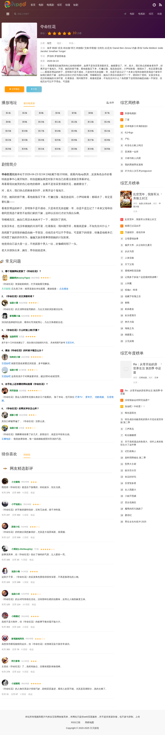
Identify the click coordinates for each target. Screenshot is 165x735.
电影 (41, 4)
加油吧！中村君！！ (132, 406)
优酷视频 (99, 397)
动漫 (67, 4)
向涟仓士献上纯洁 (131, 145)
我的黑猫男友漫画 (131, 164)
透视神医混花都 (130, 270)
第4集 (57, 113)
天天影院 (6, 288)
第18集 (58, 131)
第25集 (58, 140)
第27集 (91, 140)
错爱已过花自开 (130, 226)
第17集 (41, 131)
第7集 (107, 113)
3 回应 (26, 627)
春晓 (124, 302)
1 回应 (26, 582)
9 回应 (24, 649)
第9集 (24, 122)
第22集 (8, 140)
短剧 (75, 4)
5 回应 (26, 515)
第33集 (74, 149)
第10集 (41, 122)
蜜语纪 (126, 515)
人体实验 (127, 258)
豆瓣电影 (6, 439)
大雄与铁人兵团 (130, 158)
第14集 (107, 122)
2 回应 (26, 537)
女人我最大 (128, 489)
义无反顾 (127, 341)
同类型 (27, 454)
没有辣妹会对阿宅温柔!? (134, 400)
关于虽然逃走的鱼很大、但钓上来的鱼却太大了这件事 (141, 443)
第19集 (74, 131)
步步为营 (127, 251)
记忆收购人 (128, 451)
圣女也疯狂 (128, 502)
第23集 (25, 140)
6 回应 (26, 492)
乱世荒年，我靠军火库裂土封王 (138, 219)
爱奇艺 (88, 397)
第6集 (90, 113)
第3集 (41, 113)
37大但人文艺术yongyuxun (136, 171)
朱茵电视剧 (128, 113)
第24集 (41, 140)
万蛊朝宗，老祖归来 (132, 232)
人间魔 (126, 283)
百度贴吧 (6, 363)
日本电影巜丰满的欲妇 (133, 126)
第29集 (8, 149)
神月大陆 (127, 322)
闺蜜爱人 (127, 334)
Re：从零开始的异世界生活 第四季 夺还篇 (147, 368)
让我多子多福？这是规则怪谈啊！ (139, 277)
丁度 (124, 119)
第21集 (107, 131)
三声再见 (127, 429)
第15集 (8, 131)
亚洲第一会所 (129, 151)
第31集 (41, 149)
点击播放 (63, 288)
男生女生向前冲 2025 (133, 521)
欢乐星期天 (128, 315)
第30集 (25, 149)
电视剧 (50, 4)
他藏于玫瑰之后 (130, 296)
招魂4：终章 (128, 290)
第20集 (91, 131)
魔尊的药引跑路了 (131, 508)
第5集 (74, 113)
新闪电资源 (29, 103)
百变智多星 (128, 483)
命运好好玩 (128, 476)
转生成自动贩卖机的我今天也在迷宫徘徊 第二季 (141, 421)
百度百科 (70, 342)
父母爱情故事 (129, 238)
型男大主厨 (128, 464)
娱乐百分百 (128, 470)
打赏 (34, 89)
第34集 (91, 149)
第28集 (107, 140)
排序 (110, 102)
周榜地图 (89, 722)
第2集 (24, 113)
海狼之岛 (127, 328)
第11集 (58, 122)
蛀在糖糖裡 (128, 435)
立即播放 (14, 89)
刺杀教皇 (127, 309)
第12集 (74, 122)
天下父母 (127, 264)
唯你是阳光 (128, 413)
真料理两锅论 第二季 (133, 457)
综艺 (59, 4)
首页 (33, 4)
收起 (33, 492)
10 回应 (26, 604)
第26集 (74, 140)
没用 (16, 492)
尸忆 (124, 139)
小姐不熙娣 (128, 496)
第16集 (25, 131)
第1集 (8, 113)
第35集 (107, 149)
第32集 (58, 149)
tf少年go (126, 132)
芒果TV (78, 397)
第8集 (8, 122)
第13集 (91, 122)
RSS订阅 (75, 722)
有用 (6, 492)
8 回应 (26, 672)
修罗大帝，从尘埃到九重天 (136, 245)
